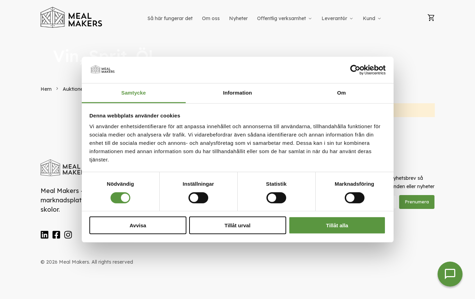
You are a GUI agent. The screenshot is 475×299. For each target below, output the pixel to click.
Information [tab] (237, 93)
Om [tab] (341, 93)
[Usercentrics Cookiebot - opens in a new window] (355, 70)
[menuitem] (170, 18)
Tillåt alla (337, 225)
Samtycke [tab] (133, 93)
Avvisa (138, 225)
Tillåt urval (237, 225)
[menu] (265, 18)
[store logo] (72, 17)
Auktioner (74, 89)
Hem (47, 89)
